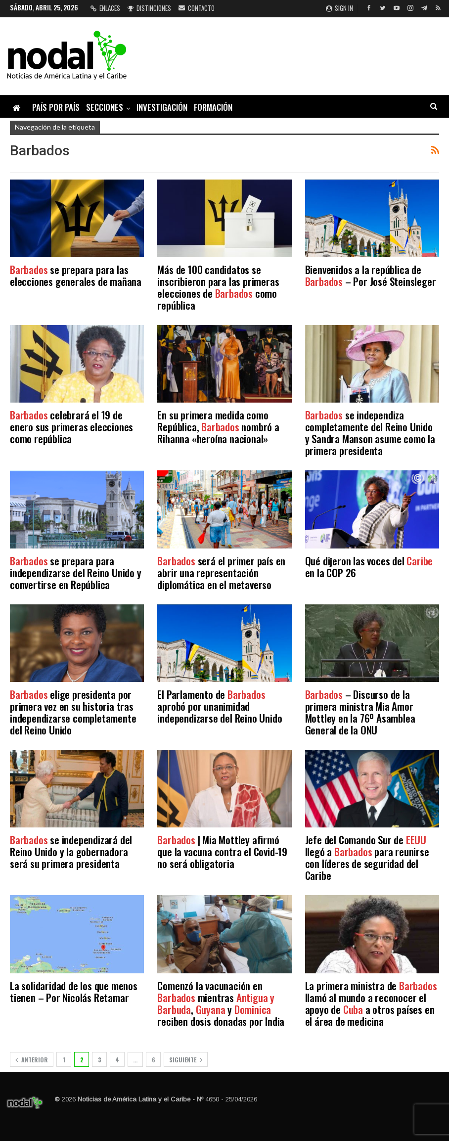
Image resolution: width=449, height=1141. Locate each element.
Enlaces (105, 8)
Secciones (104, 107)
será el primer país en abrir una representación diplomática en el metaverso (221, 572)
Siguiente (185, 1059)
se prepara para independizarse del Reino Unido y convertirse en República (75, 572)
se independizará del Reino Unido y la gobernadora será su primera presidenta (71, 851)
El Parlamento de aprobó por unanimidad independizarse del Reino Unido (219, 706)
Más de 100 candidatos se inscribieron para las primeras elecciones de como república (218, 287)
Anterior (31, 1059)
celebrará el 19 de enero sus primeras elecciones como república (71, 426)
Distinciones (149, 8)
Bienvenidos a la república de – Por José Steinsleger (370, 275)
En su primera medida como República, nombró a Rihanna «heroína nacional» (218, 426)
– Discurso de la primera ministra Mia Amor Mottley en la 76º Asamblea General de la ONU (360, 711)
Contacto (197, 8)
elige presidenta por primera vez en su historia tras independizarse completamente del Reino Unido (73, 711)
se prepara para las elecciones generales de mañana (75, 275)
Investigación (161, 107)
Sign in (339, 8)
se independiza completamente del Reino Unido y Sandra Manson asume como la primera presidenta (370, 432)
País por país (56, 107)
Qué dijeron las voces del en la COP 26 (369, 566)
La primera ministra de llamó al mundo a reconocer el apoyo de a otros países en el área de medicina (371, 1003)
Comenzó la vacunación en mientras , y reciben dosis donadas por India (220, 1003)
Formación (213, 107)
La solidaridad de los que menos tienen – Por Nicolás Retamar (73, 991)
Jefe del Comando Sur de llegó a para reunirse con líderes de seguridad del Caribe (367, 857)
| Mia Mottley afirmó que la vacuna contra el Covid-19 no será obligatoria (222, 851)
